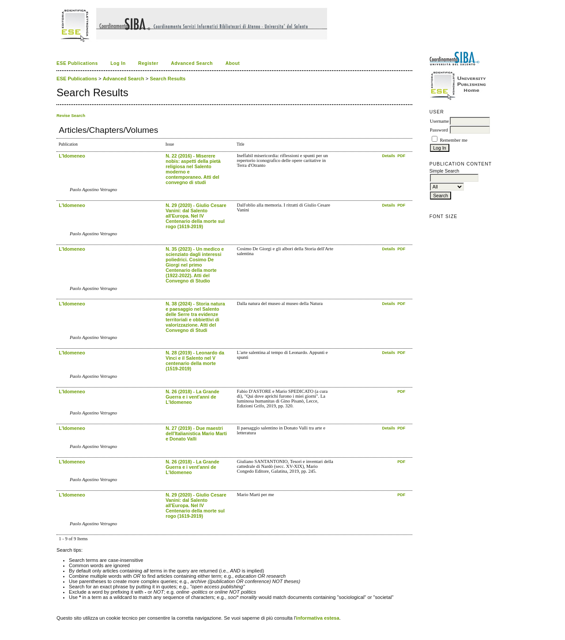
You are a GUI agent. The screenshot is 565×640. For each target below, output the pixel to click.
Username (439, 121)
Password (439, 130)
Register (148, 63)
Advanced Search (192, 63)
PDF (401, 156)
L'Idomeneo (72, 155)
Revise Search (70, 115)
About (233, 63)
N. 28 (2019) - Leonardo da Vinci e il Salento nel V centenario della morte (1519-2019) (195, 360)
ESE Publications (77, 63)
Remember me (453, 140)
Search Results (167, 78)
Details (389, 156)
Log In (117, 63)
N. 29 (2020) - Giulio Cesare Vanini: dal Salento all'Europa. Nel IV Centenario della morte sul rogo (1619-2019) (196, 216)
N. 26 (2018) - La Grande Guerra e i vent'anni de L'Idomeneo (192, 397)
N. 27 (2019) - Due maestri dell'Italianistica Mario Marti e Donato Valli (196, 433)
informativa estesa (317, 618)
